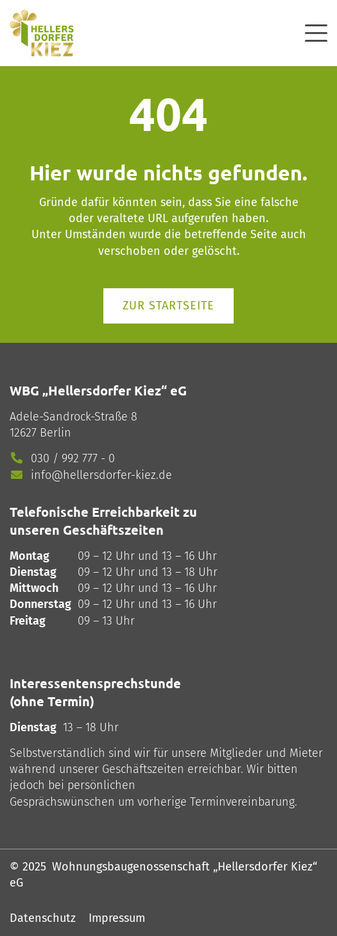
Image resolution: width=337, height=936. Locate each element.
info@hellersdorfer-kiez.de (101, 475)
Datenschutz (43, 918)
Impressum (117, 918)
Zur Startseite (168, 306)
